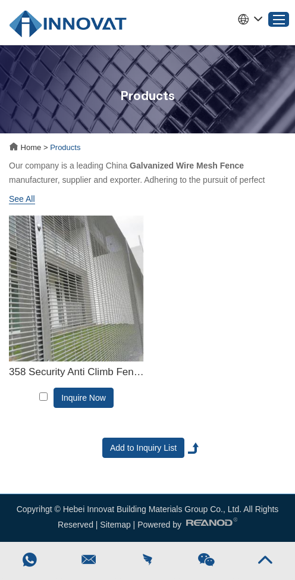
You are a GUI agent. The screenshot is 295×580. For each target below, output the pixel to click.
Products (65, 147)
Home (26, 147)
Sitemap (115, 524)
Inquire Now (83, 398)
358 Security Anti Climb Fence (76, 372)
